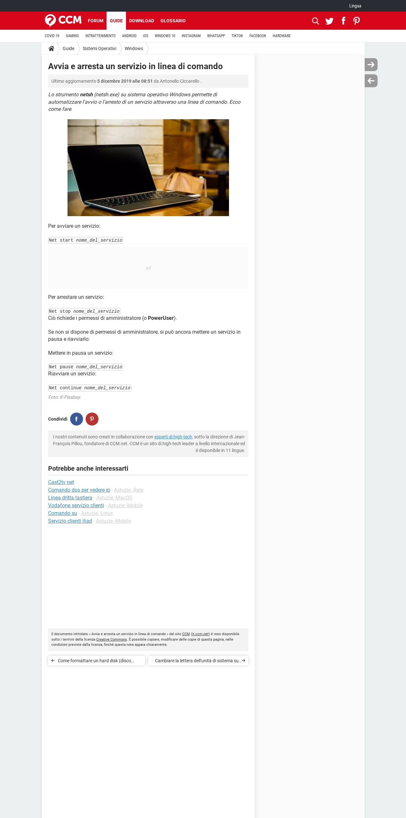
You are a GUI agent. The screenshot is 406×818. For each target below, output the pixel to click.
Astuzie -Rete (128, 490)
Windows (134, 48)
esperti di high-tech (173, 436)
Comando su (62, 513)
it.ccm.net (200, 634)
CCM (186, 634)
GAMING (72, 36)
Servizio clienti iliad (70, 521)
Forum (95, 20)
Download (141, 20)
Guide (116, 20)
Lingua (355, 5)
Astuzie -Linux (97, 513)
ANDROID (129, 36)
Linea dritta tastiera (70, 498)
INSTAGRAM (191, 36)
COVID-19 (52, 36)
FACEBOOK (257, 36)
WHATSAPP (216, 36)
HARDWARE (282, 36)
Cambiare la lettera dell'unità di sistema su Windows (197, 662)
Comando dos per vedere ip (79, 490)
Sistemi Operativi (99, 48)
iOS (145, 36)
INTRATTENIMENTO (100, 36)
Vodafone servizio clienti (76, 505)
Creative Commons (111, 639)
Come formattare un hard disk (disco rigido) (94, 662)
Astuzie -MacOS (114, 498)
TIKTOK (237, 36)
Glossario (173, 20)
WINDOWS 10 (165, 36)
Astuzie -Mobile (125, 505)
